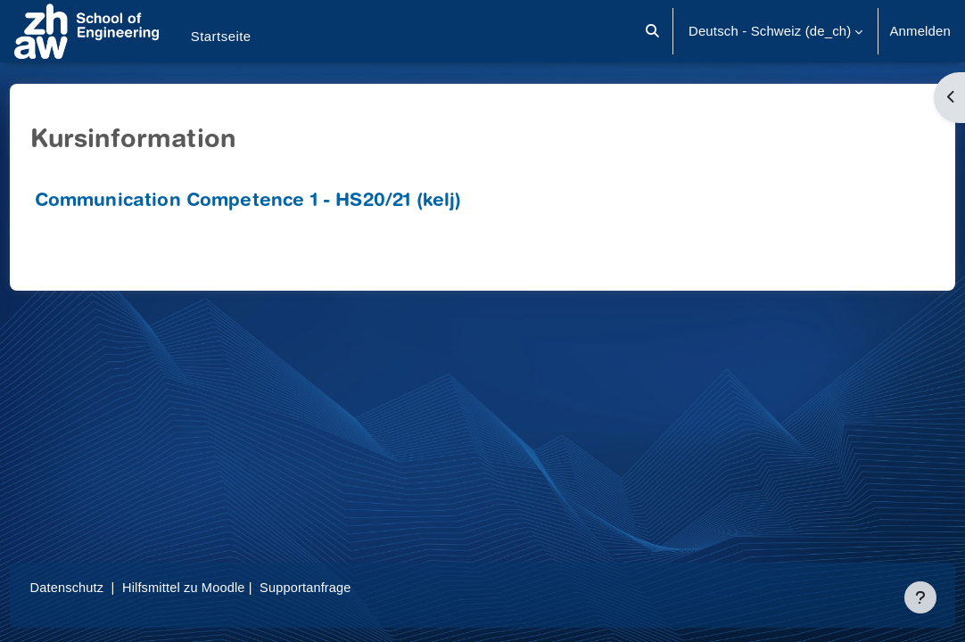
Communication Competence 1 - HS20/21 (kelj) (281, 202)
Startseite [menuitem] (221, 36)
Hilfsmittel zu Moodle (221, 587)
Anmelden (920, 30)
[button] (652, 31)
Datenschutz (101, 587)
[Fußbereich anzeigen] (920, 597)
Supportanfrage (345, 587)
